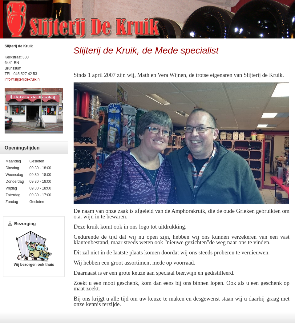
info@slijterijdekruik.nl (22, 79)
